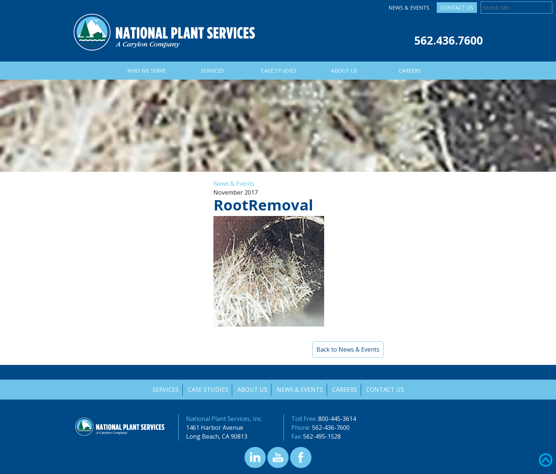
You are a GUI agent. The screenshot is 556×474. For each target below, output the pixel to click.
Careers (345, 390)
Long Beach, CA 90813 (216, 436)
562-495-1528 (322, 436)
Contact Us (456, 7)
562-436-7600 (331, 428)
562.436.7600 (448, 40)
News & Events (408, 7)
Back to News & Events (348, 349)
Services (164, 390)
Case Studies (207, 390)
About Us (252, 390)
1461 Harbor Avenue (214, 428)
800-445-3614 (337, 419)
